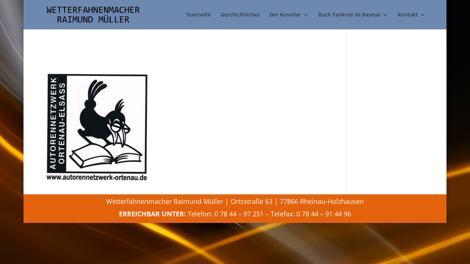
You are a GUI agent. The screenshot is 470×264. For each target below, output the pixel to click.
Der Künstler (285, 15)
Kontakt (408, 15)
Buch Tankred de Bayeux (349, 15)
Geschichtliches (240, 15)
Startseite (198, 15)
